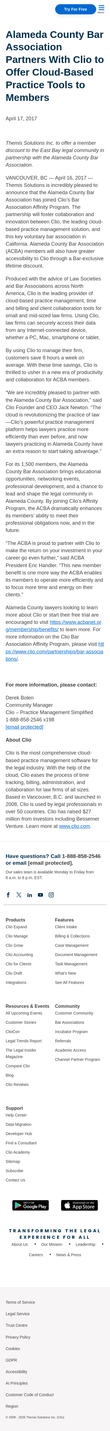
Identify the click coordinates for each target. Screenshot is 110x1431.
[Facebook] (8, 894)
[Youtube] (40, 894)
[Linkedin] (29, 894)
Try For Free (75, 9)
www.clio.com (74, 826)
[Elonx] (18, 894)
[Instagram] (51, 894)
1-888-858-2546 (81, 856)
